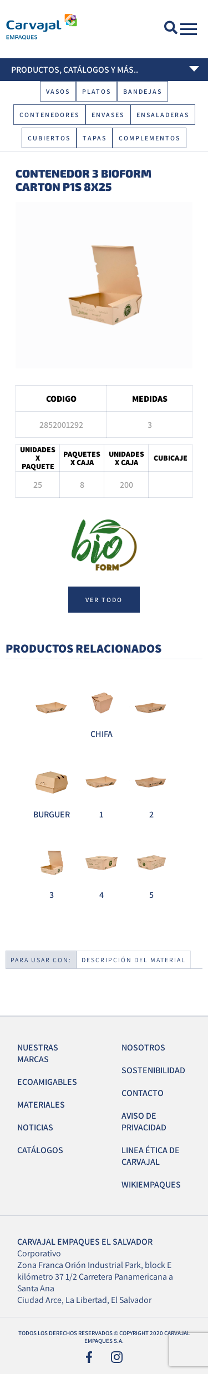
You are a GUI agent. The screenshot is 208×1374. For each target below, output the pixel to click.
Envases (108, 114)
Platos (96, 91)
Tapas (94, 138)
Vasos (58, 91)
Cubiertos (49, 138)
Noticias (35, 1127)
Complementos (149, 138)
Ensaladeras (162, 114)
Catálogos (40, 1150)
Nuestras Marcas (37, 1053)
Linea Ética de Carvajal (150, 1156)
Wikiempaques (151, 1184)
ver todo (104, 599)
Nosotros (143, 1047)
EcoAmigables (47, 1082)
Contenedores (49, 114)
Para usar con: (41, 960)
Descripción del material (134, 960)
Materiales (41, 1104)
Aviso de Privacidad (143, 1121)
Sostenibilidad (153, 1070)
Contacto (142, 1093)
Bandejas (142, 91)
